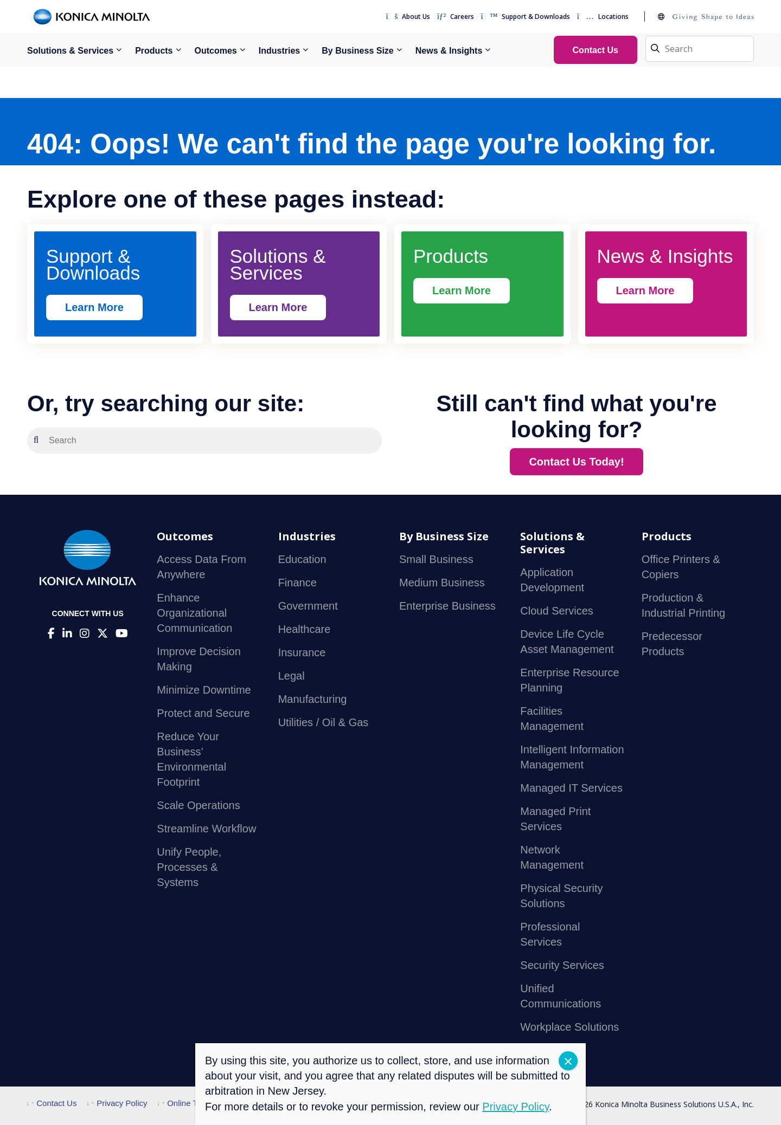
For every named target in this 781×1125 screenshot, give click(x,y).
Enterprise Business (447, 606)
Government (308, 606)
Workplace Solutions (569, 1027)
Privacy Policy (117, 1103)
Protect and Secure (203, 713)
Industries (279, 50)
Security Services (562, 965)
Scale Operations (198, 805)
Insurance (302, 652)
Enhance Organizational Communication (194, 613)
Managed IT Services (571, 788)
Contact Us (51, 1103)
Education (302, 559)
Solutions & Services (70, 50)
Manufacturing (312, 699)
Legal (291, 676)
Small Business (436, 559)
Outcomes (216, 50)
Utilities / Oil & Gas (323, 722)
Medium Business (442, 583)
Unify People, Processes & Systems (189, 867)
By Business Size (358, 50)
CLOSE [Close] (568, 1060)
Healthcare (304, 629)
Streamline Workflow (206, 829)
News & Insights (449, 50)
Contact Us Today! (576, 462)
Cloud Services (556, 611)
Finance (297, 583)
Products (153, 50)
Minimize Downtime (204, 690)
